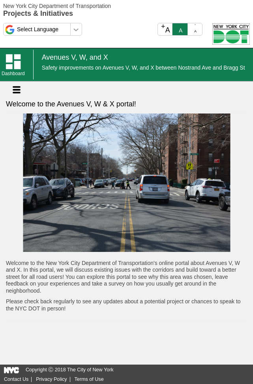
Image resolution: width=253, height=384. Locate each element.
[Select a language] (42, 29)
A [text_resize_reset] (180, 30)
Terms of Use (88, 379)
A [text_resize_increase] (165, 28)
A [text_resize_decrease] (195, 28)
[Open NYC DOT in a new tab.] (231, 33)
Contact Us (16, 379)
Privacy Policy (51, 379)
